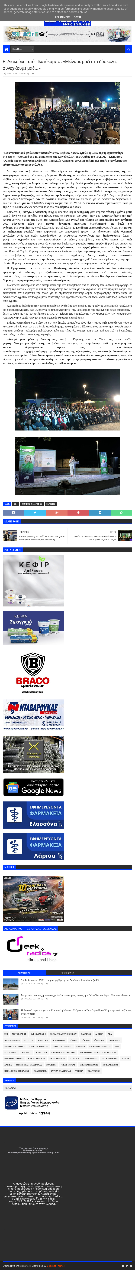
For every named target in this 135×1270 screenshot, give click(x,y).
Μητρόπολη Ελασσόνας (29, 1065)
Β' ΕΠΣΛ (73, 1040)
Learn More (62, 17)
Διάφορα (80, 1046)
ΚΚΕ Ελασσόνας (36, 1059)
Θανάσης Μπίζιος (14, 1059)
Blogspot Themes (56, 1266)
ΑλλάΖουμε (58, 1040)
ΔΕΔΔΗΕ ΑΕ (114, 1040)
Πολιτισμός (40, 1071)
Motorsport (19, 1034)
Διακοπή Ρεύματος (100, 1046)
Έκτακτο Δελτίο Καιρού (63, 1034)
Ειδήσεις (50, 504)
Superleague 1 (38, 1034)
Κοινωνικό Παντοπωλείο (83, 1059)
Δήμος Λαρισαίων (39, 1046)
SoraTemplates (22, 1266)
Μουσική (51, 1065)
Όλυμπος (86, 1034)
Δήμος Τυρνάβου (62, 1046)
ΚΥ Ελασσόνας (57, 1059)
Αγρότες (28, 1040)
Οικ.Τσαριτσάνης (89, 1065)
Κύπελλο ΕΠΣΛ (109, 1059)
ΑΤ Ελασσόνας (12, 1040)
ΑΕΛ (110, 1034)
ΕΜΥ (117, 1046)
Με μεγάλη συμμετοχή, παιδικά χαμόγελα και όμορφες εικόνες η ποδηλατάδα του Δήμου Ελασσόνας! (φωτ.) (75, 995)
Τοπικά (79, 1071)
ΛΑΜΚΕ (125, 1059)
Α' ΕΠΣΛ (99, 1034)
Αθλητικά (43, 1040)
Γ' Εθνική (99, 1040)
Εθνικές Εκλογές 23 (32, 504)
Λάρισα (8, 1065)
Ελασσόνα (41, 1052)
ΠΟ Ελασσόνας (110, 1065)
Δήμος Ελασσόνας (14, 1046)
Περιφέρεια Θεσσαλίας (16, 1071)
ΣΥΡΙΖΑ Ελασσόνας (61, 1071)
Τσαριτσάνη (94, 1071)
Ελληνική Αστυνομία (63, 1052)
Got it (77, 17)
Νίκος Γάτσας (68, 1065)
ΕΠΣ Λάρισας (11, 1052)
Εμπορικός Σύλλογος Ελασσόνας (98, 1052)
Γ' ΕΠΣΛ (86, 1040)
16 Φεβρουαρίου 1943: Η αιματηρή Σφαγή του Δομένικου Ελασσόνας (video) (60, 980)
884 (15, 504)
